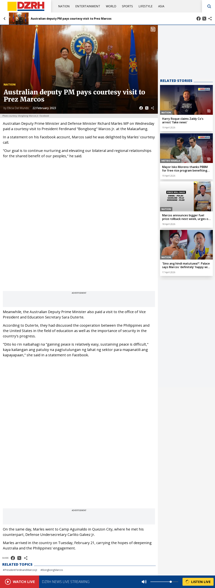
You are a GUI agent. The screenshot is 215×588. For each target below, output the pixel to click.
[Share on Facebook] (198, 18)
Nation (64, 6)
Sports (127, 6)
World (111, 6)
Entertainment (87, 6)
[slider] (171, 582)
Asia (161, 6)
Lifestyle (145, 6)
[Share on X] (204, 18)
